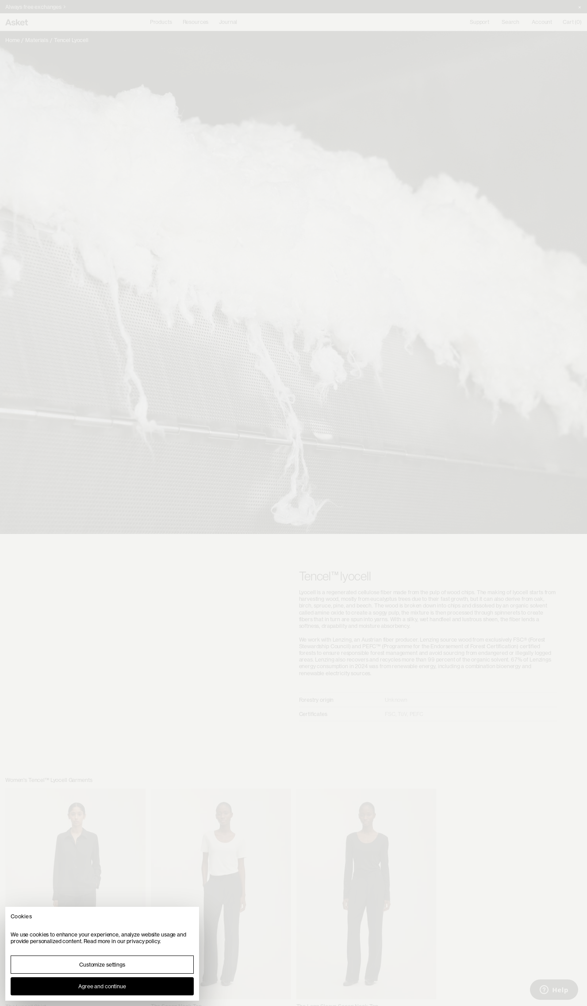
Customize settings (102, 964)
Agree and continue (102, 986)
